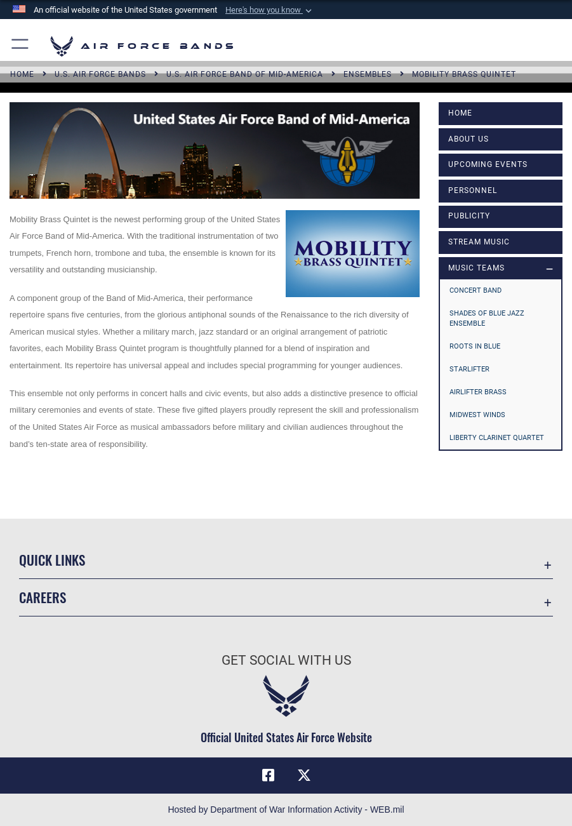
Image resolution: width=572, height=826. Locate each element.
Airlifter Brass (478, 392)
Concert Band (475, 290)
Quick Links (52, 560)
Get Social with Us (286, 660)
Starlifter (469, 369)
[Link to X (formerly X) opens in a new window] (304, 775)
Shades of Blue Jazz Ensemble (486, 318)
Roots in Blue (474, 346)
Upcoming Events (488, 164)
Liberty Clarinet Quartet (496, 438)
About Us (468, 139)
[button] (269, 10)
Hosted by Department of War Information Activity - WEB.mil (286, 809)
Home (460, 113)
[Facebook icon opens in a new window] (267, 775)
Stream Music (479, 241)
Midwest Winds (477, 415)
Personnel (472, 190)
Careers (42, 597)
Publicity (469, 215)
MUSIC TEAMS (476, 267)
